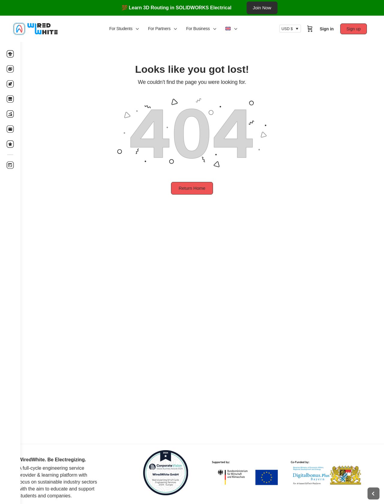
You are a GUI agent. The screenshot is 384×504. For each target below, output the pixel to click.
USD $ (292, 29)
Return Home (202, 188)
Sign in (332, 28)
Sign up (359, 28)
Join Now (262, 7)
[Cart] (315, 29)
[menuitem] (243, 29)
